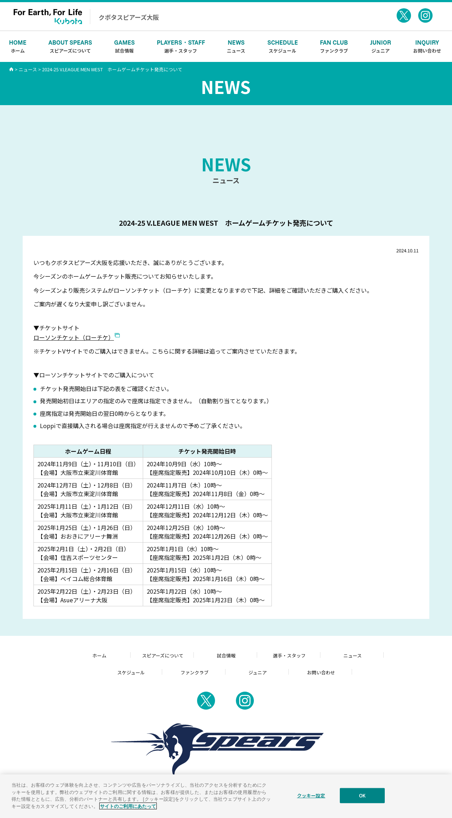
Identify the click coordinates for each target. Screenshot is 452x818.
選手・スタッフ (181, 46)
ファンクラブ (334, 46)
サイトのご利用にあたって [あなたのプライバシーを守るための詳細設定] (128, 810)
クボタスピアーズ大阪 (129, 17)
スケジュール (283, 46)
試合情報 (124, 46)
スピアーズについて (70, 46)
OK (362, 799)
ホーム (17, 46)
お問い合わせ (427, 46)
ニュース (236, 46)
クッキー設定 (311, 799)
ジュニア (380, 46)
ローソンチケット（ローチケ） (73, 337)
